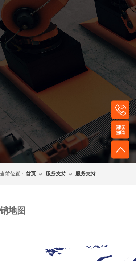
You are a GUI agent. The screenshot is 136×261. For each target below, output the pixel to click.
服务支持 (56, 174)
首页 (31, 174)
